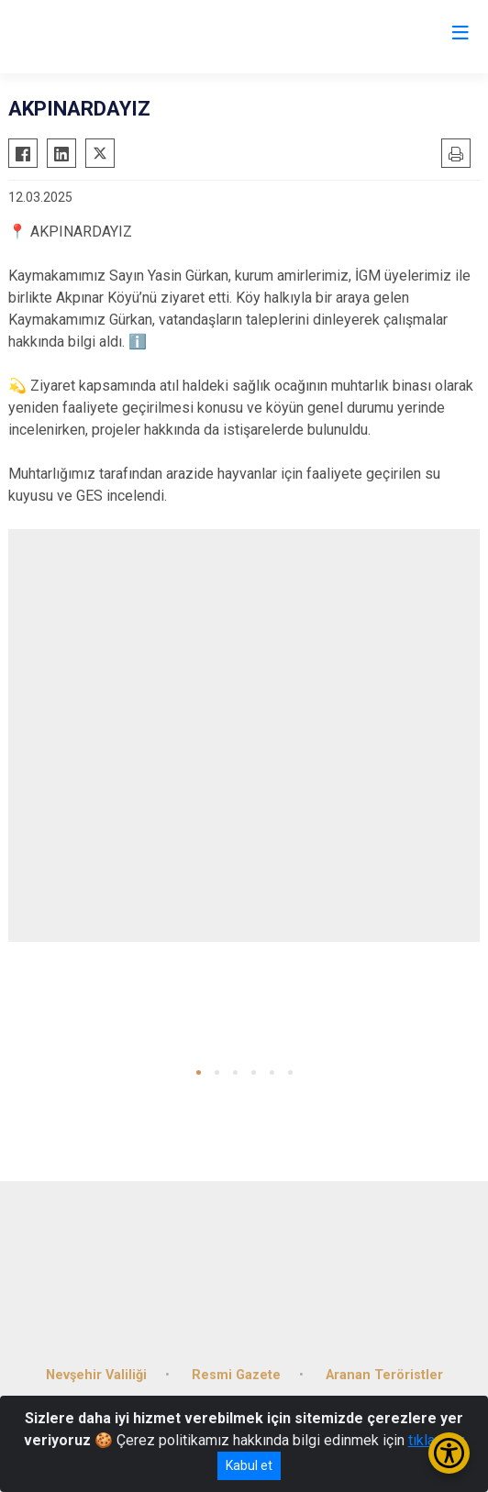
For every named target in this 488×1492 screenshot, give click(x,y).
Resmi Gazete (236, 1375)
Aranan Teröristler (384, 1375)
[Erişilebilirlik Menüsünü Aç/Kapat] (449, 1453)
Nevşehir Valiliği (96, 1375)
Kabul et (249, 1465)
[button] (198, 1072)
